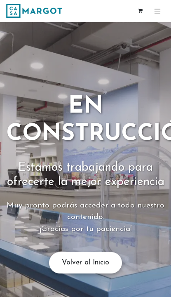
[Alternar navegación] (157, 11)
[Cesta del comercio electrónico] (140, 10)
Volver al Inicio (85, 262)
